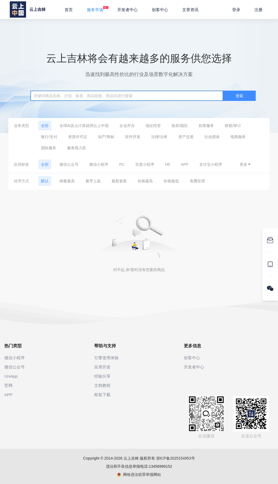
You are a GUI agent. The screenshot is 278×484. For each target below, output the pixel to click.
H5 (167, 164)
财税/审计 (233, 125)
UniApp (11, 376)
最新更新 (119, 181)
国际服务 (48, 148)
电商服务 (238, 137)
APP (184, 164)
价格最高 (145, 181)
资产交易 (186, 137)
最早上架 (93, 181)
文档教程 (102, 385)
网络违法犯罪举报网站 (139, 474)
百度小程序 (144, 164)
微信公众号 (68, 164)
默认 (45, 181)
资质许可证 (77, 137)
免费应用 (197, 181)
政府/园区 (180, 125)
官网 (8, 385)
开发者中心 (127, 9)
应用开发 (102, 367)
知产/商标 (106, 137)
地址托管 (153, 125)
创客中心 (160, 9)
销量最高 (67, 181)
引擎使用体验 (106, 357)
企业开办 (127, 125)
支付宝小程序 (210, 164)
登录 (236, 9)
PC (121, 164)
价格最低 (171, 181)
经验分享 (102, 376)
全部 (45, 125)
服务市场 (97, 9)
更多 (245, 164)
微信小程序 (98, 164)
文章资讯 (190, 9)
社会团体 (212, 137)
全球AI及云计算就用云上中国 (84, 125)
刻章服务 (206, 125)
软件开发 (132, 137)
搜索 (239, 96)
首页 (69, 9)
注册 (258, 9)
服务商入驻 (76, 148)
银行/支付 (49, 137)
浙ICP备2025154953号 (175, 458)
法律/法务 (159, 137)
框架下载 (102, 394)
